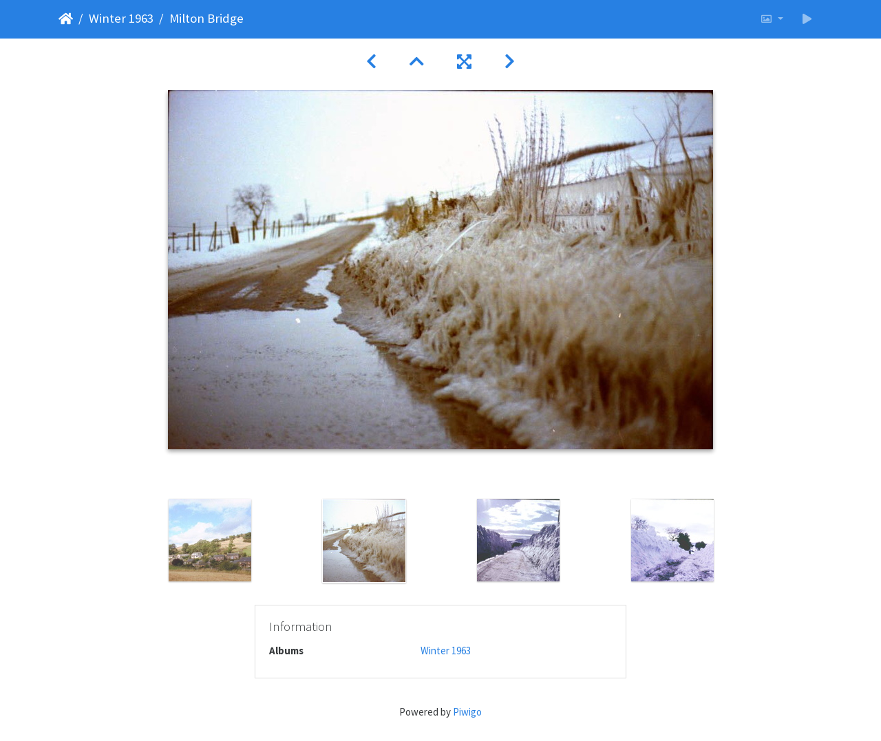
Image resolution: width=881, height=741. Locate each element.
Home (66, 18)
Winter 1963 (121, 18)
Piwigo (467, 711)
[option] (210, 540)
